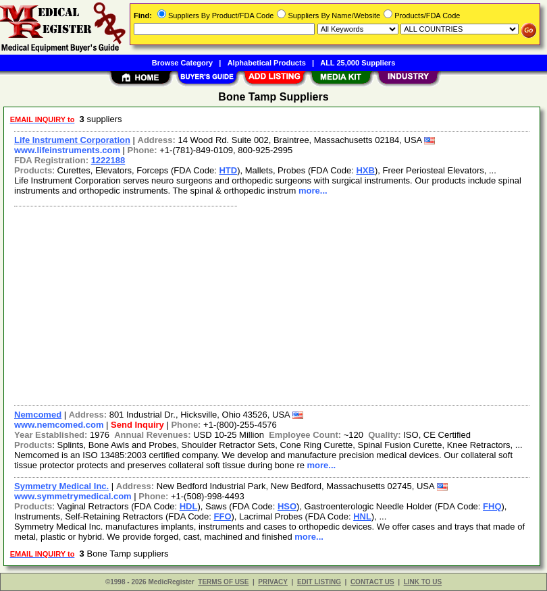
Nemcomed (37, 415)
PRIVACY (273, 582)
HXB (365, 170)
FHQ (492, 506)
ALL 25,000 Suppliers (357, 63)
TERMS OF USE (223, 582)
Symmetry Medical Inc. (61, 486)
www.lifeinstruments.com (67, 150)
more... (313, 191)
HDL (189, 506)
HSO (287, 506)
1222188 (108, 160)
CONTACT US (372, 582)
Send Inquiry (137, 425)
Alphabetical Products (267, 63)
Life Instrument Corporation (72, 140)
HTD (228, 170)
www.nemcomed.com (58, 425)
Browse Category (182, 63)
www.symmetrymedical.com (73, 496)
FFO (223, 516)
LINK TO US (423, 582)
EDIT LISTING (319, 582)
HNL (362, 516)
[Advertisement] (269, 304)
